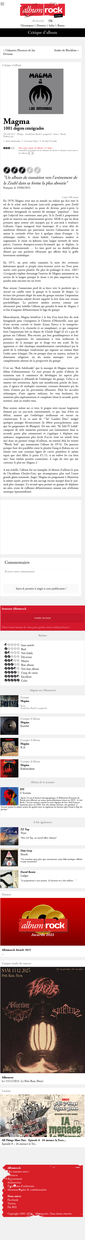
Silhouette (8, 1077)
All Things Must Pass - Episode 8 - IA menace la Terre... (34, 1140)
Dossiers (41, 25)
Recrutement (15, 1179)
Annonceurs (14, 1182)
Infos (51, 25)
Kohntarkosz (27, 769)
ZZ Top (24, 829)
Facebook (13, 1200)
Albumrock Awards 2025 (16, 950)
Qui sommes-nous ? (19, 1171)
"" (41, 803)
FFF (22, 789)
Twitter (12, 1203)
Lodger (24, 876)
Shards (24, 854)
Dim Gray (26, 850)
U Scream (25, 793)
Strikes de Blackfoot (65, 50)
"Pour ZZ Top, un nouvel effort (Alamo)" (38, 837)
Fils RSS (12, 1207)
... (3, 953)
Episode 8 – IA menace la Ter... (19, 1144)
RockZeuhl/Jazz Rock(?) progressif (33, 707)
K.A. (23, 747)
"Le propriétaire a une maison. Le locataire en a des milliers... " (48, 880)
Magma (16, 121)
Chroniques (27, 25)
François (8, 188)
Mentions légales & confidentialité (27, 1190)
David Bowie (28, 872)
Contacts (12, 1175)
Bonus (61, 25)
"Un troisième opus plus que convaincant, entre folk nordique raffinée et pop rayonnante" (51, 860)
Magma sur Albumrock (42, 690)
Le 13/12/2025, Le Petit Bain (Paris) (22, 1081)
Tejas (23, 833)
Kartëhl (24, 726)
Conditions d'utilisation (21, 1186)
